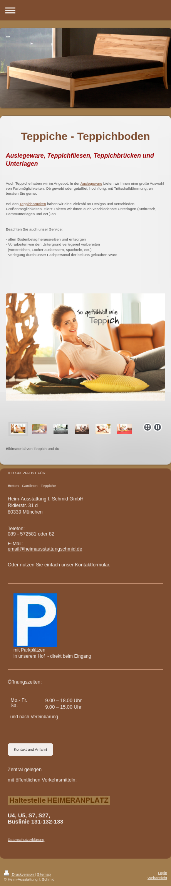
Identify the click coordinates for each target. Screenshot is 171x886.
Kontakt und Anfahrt (30, 749)
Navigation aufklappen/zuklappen (85, 10)
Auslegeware (91, 183)
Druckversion (19, 874)
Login (162, 873)
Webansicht (157, 878)
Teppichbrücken (33, 204)
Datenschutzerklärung (26, 839)
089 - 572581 (22, 534)
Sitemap (44, 874)
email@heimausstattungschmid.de (45, 549)
